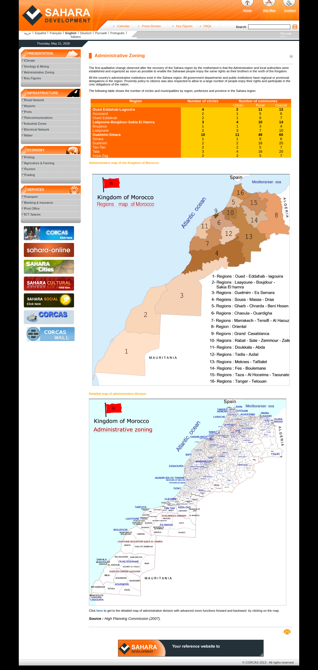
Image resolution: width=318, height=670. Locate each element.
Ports (28, 111)
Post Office (32, 208)
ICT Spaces (33, 214)
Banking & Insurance (39, 202)
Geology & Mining (37, 66)
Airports (30, 106)
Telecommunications (39, 117)
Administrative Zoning (39, 72)
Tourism (30, 169)
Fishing (29, 157)
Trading (30, 175)
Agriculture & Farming (39, 163)
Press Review (151, 26)
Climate (30, 60)
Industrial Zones (36, 123)
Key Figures (184, 26)
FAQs (207, 26)
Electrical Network (37, 129)
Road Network (34, 100)
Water (29, 135)
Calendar (123, 26)
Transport (31, 196)
